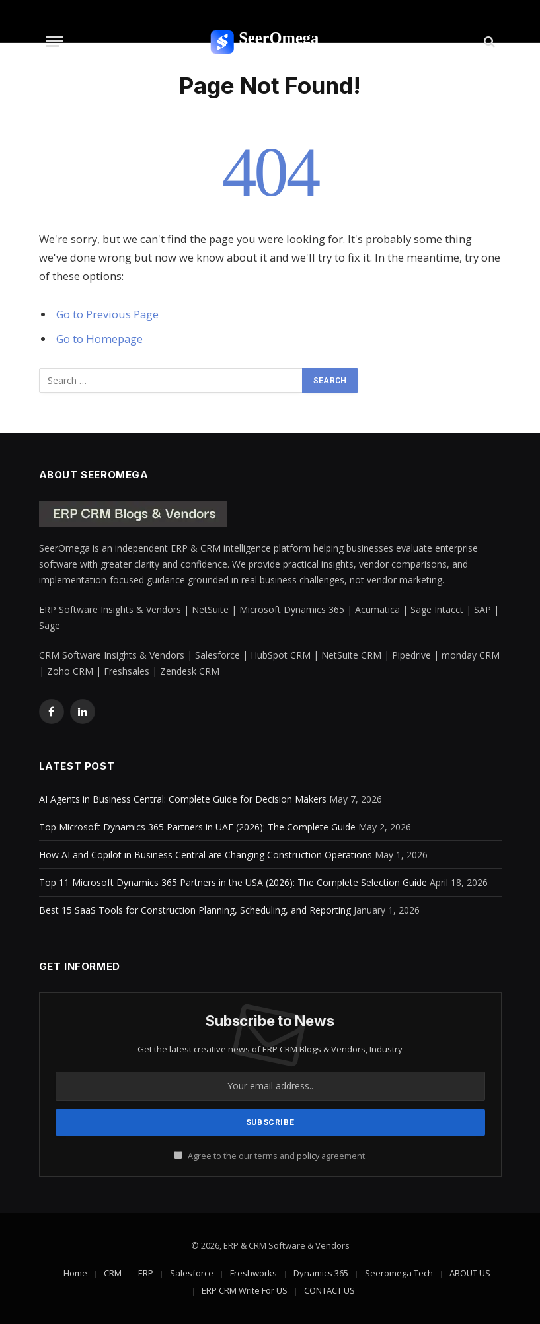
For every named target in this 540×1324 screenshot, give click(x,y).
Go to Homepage (99, 338)
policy (308, 1155)
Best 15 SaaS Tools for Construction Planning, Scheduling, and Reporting (195, 910)
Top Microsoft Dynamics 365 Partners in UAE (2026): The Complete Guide (197, 827)
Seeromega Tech (399, 1273)
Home (75, 1273)
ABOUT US (469, 1273)
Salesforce (191, 1273)
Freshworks (253, 1273)
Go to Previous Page (107, 314)
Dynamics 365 (320, 1273)
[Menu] (54, 41)
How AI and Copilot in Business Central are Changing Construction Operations (205, 854)
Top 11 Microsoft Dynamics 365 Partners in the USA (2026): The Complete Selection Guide (233, 882)
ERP (145, 1273)
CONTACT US (329, 1290)
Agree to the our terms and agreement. (270, 1155)
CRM (113, 1273)
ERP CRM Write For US (245, 1290)
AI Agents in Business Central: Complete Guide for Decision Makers (183, 799)
